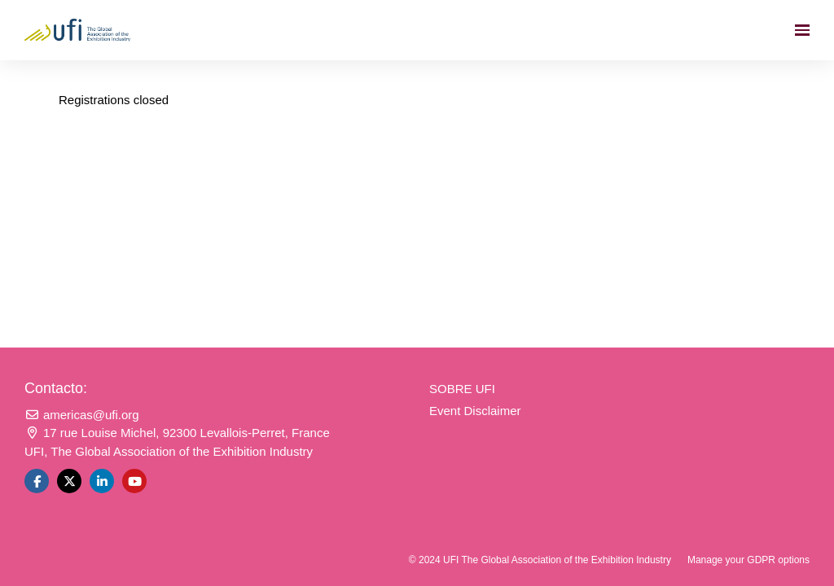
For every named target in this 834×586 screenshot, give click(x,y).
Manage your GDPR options (748, 560)
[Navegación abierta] (802, 30)
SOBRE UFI (462, 389)
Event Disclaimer (475, 411)
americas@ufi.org (81, 415)
